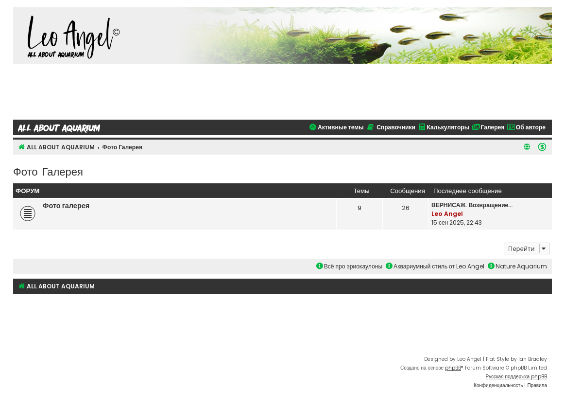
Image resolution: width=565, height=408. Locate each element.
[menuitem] (542, 147)
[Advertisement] (283, 90)
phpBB (453, 368)
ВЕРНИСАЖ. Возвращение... (472, 205)
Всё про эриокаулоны (349, 266)
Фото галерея (66, 206)
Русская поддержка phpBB (516, 376)
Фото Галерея (48, 170)
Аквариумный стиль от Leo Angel (435, 266)
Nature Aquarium (517, 266)
